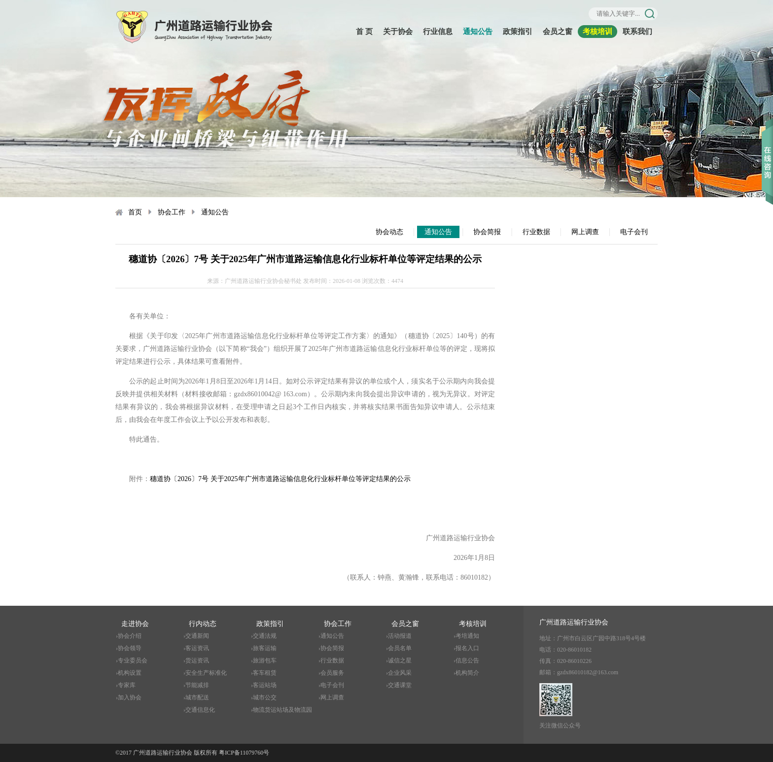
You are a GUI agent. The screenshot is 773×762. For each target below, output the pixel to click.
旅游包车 (265, 660)
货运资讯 (197, 660)
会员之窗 (557, 31)
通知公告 (477, 31)
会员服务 (332, 672)
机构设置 (129, 672)
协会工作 (171, 212)
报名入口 (467, 648)
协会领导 (129, 648)
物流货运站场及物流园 (282, 709)
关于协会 (398, 31)
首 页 (364, 31)
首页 (135, 212)
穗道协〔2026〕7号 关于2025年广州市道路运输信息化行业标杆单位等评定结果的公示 (280, 479)
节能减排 (197, 685)
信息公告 (467, 660)
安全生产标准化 (206, 672)
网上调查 (585, 232)
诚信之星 (400, 660)
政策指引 (517, 31)
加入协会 (129, 697)
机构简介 (467, 672)
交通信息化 (200, 709)
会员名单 (400, 648)
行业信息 (438, 31)
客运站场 (265, 685)
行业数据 (536, 232)
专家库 (127, 685)
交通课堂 (400, 685)
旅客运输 (265, 648)
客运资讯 (197, 648)
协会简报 (487, 232)
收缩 (767, 147)
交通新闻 (197, 635)
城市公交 (265, 697)
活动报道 (400, 635)
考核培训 (597, 31)
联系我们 (637, 31)
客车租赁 (265, 672)
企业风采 (400, 672)
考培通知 (467, 635)
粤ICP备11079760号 (244, 752)
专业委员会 (132, 660)
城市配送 (197, 697)
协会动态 (389, 232)
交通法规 (265, 635)
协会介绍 (129, 635)
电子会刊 (634, 232)
